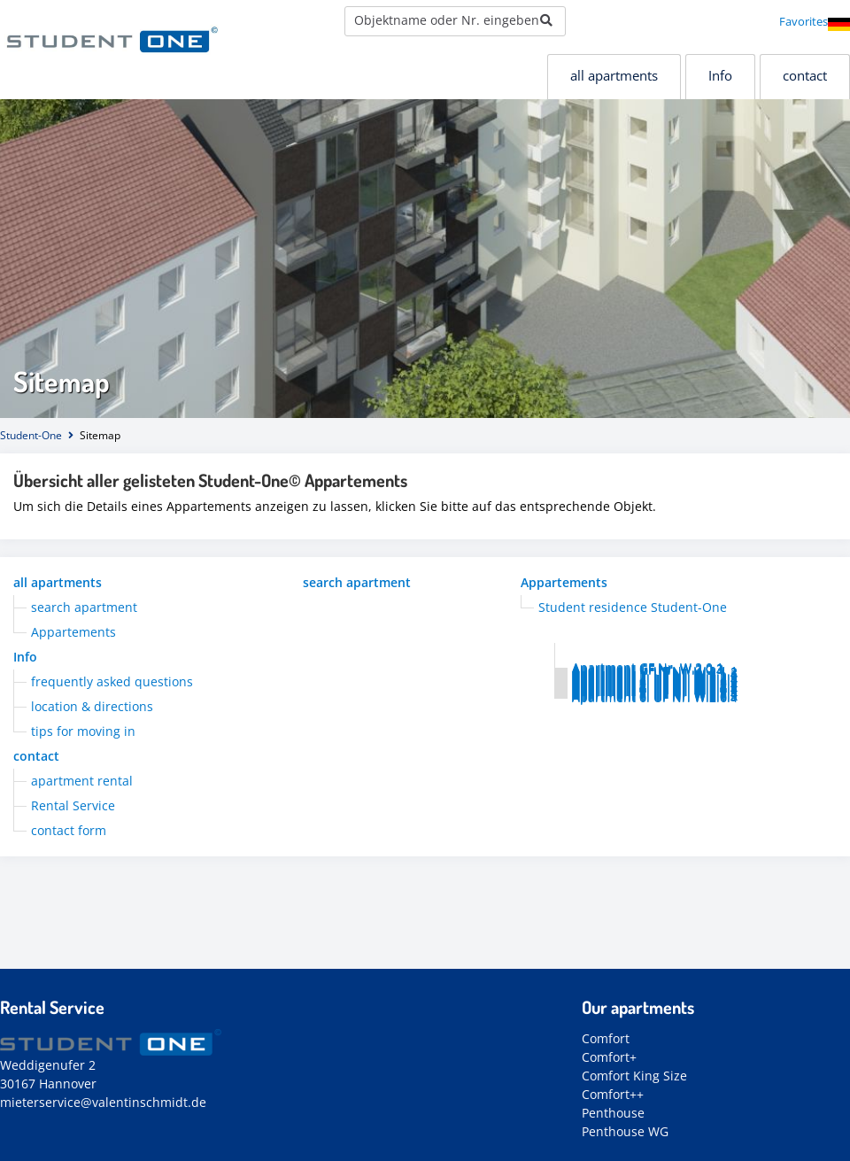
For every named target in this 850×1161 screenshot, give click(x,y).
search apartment (357, 582)
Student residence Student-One (632, 607)
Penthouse (613, 1112)
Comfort (606, 1038)
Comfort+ (609, 1057)
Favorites (803, 21)
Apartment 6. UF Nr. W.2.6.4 (655, 697)
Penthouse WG (625, 1131)
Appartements (564, 582)
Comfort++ (613, 1094)
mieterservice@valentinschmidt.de (103, 1102)
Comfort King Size (634, 1075)
